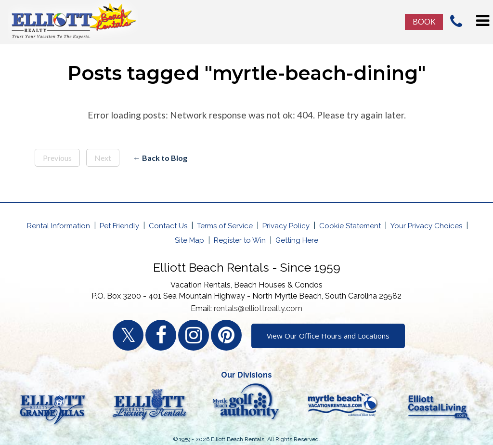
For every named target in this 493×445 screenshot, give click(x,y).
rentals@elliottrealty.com (258, 308)
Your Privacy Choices (426, 226)
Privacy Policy (286, 226)
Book (424, 21)
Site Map (189, 240)
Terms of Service (225, 226)
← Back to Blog (160, 157)
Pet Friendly (119, 226)
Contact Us (168, 226)
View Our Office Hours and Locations (328, 335)
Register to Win (240, 240)
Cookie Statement (350, 226)
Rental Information (58, 226)
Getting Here (296, 240)
